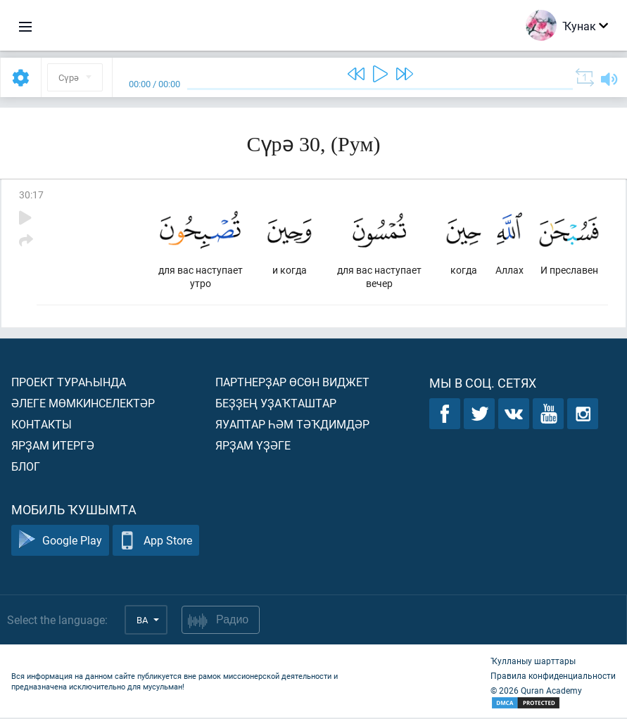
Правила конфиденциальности (553, 676)
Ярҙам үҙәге (253, 446)
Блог (25, 467)
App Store (156, 542)
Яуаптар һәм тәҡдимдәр (292, 425)
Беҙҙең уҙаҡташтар (275, 404)
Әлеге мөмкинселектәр (83, 404)
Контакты (41, 425)
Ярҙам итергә (52, 446)
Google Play (60, 542)
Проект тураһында (68, 383)
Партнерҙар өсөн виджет (292, 383)
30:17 (31, 194)
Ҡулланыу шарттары (533, 662)
